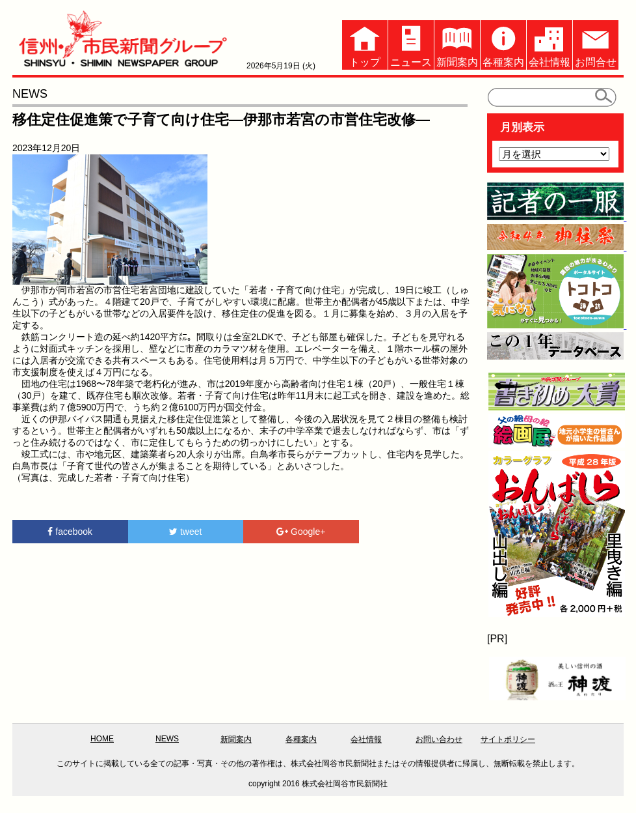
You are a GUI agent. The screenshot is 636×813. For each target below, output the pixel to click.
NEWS (167, 738)
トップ (365, 44)
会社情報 (549, 44)
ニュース (411, 44)
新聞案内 (457, 44)
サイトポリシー (508, 739)
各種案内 (503, 44)
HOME (102, 738)
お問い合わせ (439, 739)
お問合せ (595, 44)
